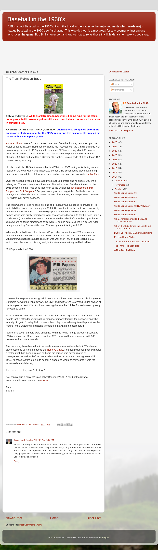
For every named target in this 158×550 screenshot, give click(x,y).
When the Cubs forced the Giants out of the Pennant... (132, 227)
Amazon (44, 380)
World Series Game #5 (125, 197)
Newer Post (14, 518)
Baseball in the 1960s (138, 103)
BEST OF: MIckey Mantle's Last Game (133, 233)
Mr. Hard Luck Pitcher (125, 237)
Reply (17, 461)
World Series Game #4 (125, 201)
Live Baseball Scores (119, 71)
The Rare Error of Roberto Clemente (132, 241)
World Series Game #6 (125, 193)
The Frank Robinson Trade (127, 246)
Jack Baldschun (79, 187)
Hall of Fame (93, 174)
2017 (115, 177)
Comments (117, 90)
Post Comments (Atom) (30, 525)
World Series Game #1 (125, 214)
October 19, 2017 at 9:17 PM (40, 440)
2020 (115, 164)
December (120, 180)
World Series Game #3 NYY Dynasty (132, 206)
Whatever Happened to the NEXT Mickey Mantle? (130, 220)
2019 (115, 168)
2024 (115, 146)
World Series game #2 (125, 210)
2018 (115, 172)
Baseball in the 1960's (36, 19)
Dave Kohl (19, 440)
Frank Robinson (14, 143)
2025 (115, 142)
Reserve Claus (55, 349)
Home (54, 518)
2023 (115, 151)
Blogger (105, 537)
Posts (115, 84)
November (120, 185)
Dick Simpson (27, 191)
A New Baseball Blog (124, 250)
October (119, 189)
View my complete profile (121, 130)
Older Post (94, 518)
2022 (115, 155)
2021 (115, 159)
